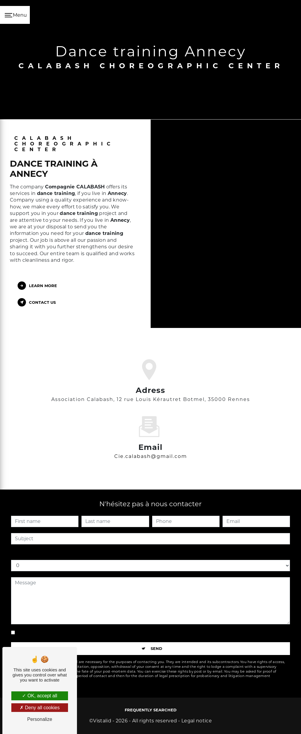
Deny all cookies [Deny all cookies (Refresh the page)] (40, 707)
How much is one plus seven (45, 554)
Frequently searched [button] (151, 709)
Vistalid (102, 721)
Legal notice (196, 721)
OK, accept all (39, 695)
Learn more (37, 285)
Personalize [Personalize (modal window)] (39, 719)
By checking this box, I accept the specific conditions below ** (91, 632)
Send (156, 648)
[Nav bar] (15, 15)
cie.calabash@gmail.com (150, 449)
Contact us (37, 302)
